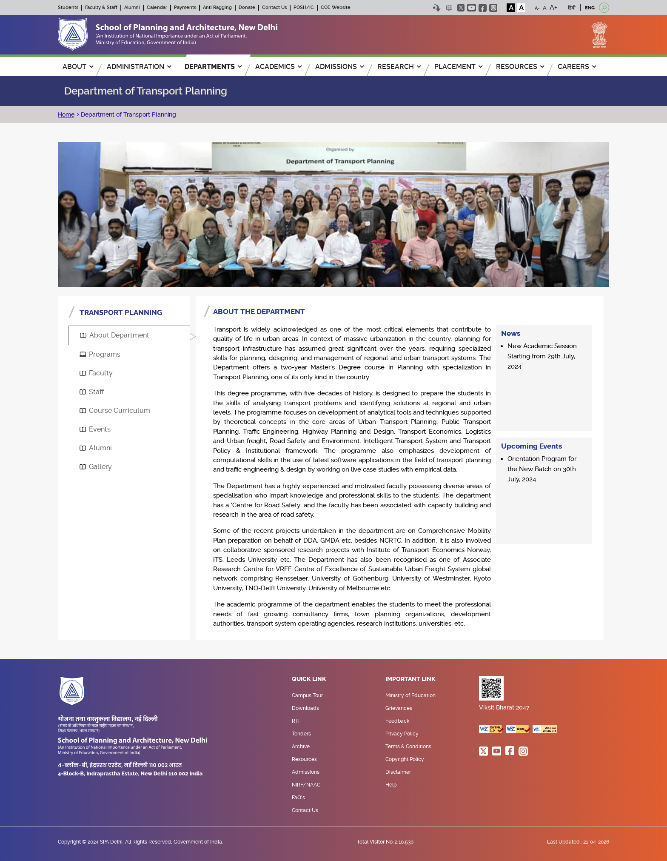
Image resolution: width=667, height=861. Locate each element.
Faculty (96, 373)
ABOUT (78, 67)
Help (390, 785)
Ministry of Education (410, 695)
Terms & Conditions (408, 746)
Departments (213, 67)
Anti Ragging (217, 7)
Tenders (301, 734)
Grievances (398, 708)
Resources (304, 759)
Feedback (397, 721)
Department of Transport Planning (127, 114)
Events (95, 429)
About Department (114, 335)
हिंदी (572, 8)
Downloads (305, 708)
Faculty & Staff (101, 7)
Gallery (96, 467)
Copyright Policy (404, 759)
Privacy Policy (402, 734)
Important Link (410, 679)
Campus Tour (307, 695)
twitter (461, 7)
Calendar (157, 7)
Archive (301, 746)
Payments (185, 7)
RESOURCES (520, 67)
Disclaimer (398, 772)
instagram (493, 8)
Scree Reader (449, 8)
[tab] (129, 335)
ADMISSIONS (339, 67)
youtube (471, 7)
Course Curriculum (115, 410)
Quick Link (309, 679)
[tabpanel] (400, 467)
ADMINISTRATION (139, 67)
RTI (295, 721)
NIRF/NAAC (306, 785)
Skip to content (437, 8)
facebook (483, 8)
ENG (590, 8)
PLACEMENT (458, 67)
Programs (100, 354)
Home (66, 114)
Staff (92, 392)
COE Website (336, 7)
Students (68, 7)
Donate (247, 7)
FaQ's (298, 798)
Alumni (132, 7)
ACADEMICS (278, 67)
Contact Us (274, 7)
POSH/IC (304, 7)
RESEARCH (399, 67)
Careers (577, 67)
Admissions (305, 772)
